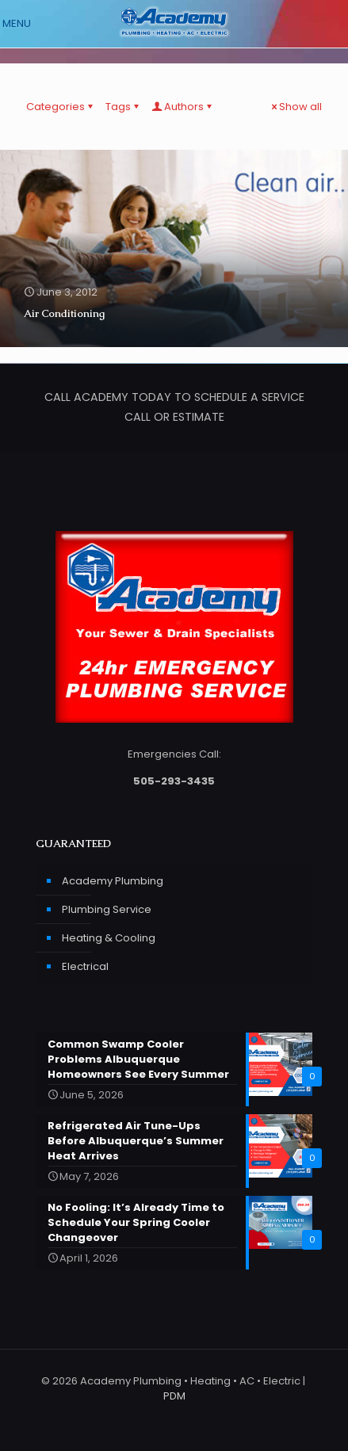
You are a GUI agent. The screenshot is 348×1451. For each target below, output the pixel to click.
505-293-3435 (174, 781)
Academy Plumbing (112, 880)
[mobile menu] (21, 23)
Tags (123, 106)
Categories (60, 106)
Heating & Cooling (108, 937)
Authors (182, 106)
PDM (174, 1395)
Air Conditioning (64, 313)
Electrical (85, 966)
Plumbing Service (106, 909)
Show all (295, 106)
